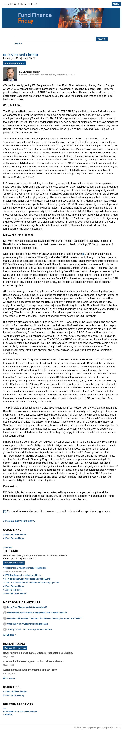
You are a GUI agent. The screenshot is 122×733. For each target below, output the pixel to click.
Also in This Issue (13, 590)
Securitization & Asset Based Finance (20, 712)
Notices (86, 727)
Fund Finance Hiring (14, 538)
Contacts (116, 727)
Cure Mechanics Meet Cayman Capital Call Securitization (33, 661)
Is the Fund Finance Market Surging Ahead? (27, 607)
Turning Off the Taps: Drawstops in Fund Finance (29, 629)
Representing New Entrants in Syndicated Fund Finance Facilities (37, 613)
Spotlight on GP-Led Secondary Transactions (25, 568)
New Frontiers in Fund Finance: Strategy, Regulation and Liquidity (38, 653)
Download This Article (14, 63)
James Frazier (31, 72)
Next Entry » (29, 521)
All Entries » (9, 634)
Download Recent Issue (15, 648)
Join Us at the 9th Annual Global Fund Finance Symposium (32, 582)
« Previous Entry (12, 521)
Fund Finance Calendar (16, 535)
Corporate (7, 715)
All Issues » (9, 678)
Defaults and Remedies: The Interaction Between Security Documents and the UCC (44, 618)
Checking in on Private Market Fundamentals (27, 624)
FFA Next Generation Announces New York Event (27, 579)
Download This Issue (13, 563)
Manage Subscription (101, 727)
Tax (4, 709)
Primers (9, 547)
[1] (83, 254)
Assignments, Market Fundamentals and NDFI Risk (30, 670)
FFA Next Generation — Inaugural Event (23, 575)
